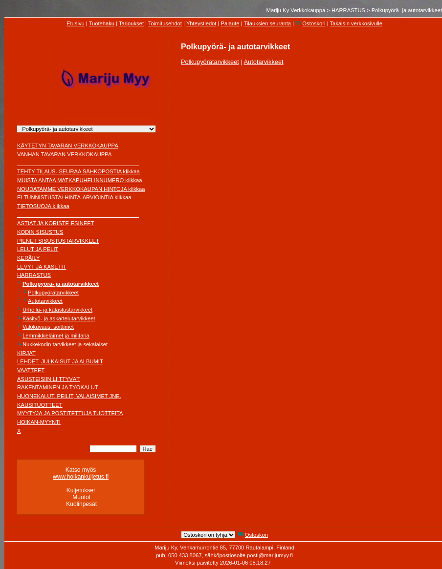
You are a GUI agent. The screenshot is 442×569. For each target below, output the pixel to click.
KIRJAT (26, 353)
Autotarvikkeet (45, 301)
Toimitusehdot (165, 23)
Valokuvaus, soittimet (48, 327)
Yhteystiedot (201, 23)
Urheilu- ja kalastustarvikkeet (57, 310)
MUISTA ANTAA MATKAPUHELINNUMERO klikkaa (79, 180)
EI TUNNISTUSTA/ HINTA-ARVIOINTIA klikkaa (74, 197)
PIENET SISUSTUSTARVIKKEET (58, 241)
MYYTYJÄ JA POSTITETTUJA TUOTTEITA (70, 413)
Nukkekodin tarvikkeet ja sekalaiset (65, 344)
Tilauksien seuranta (267, 23)
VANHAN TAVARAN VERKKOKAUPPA (64, 154)
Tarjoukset (131, 23)
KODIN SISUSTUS (40, 232)
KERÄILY (28, 258)
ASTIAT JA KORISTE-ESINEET (55, 223)
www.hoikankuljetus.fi (81, 476)
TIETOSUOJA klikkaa (43, 206)
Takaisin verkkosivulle (356, 23)
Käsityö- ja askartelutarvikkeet (58, 318)
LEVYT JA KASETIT (41, 267)
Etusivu (75, 23)
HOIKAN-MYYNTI (39, 422)
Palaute (230, 23)
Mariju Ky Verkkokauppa (296, 10)
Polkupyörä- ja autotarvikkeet (60, 284)
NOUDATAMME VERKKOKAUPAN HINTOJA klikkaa (81, 189)
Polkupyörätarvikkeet (53, 292)
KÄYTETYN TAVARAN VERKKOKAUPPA (67, 145)
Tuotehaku (101, 23)
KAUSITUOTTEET (40, 405)
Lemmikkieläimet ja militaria (55, 335)
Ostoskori (313, 23)
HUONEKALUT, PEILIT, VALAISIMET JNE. (69, 396)
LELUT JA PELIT (37, 249)
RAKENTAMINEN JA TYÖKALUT (57, 387)
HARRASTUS (348, 10)
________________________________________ (78, 163)
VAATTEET (30, 370)
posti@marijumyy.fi (270, 555)
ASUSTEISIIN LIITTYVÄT (48, 379)
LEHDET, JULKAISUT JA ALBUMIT (60, 361)
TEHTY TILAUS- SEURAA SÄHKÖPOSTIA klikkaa (78, 171)
